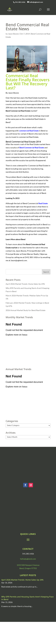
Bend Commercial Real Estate (31, 147)
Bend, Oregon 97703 (28, 568)
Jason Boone (13, 34)
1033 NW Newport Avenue (28, 565)
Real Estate (43, 203)
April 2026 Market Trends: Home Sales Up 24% (25, 284)
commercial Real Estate (29, 130)
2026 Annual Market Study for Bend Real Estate (25, 310)
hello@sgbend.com (28, 559)
